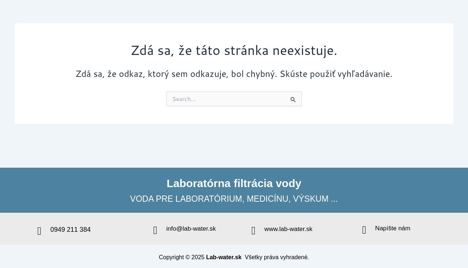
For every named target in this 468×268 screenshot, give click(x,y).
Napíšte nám (392, 228)
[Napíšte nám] (364, 229)
